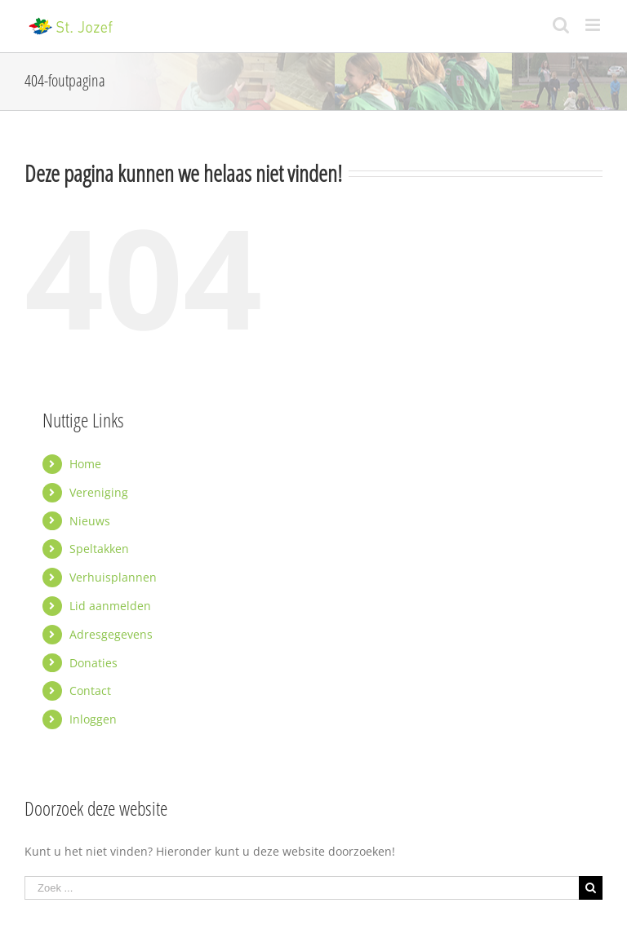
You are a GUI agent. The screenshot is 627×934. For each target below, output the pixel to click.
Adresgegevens (111, 634)
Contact (90, 690)
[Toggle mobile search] (561, 24)
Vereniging (98, 492)
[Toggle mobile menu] (594, 24)
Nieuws (89, 521)
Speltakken (99, 548)
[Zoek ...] (301, 888)
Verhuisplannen (113, 577)
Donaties (93, 663)
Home (85, 463)
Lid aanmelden (110, 605)
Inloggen (93, 719)
